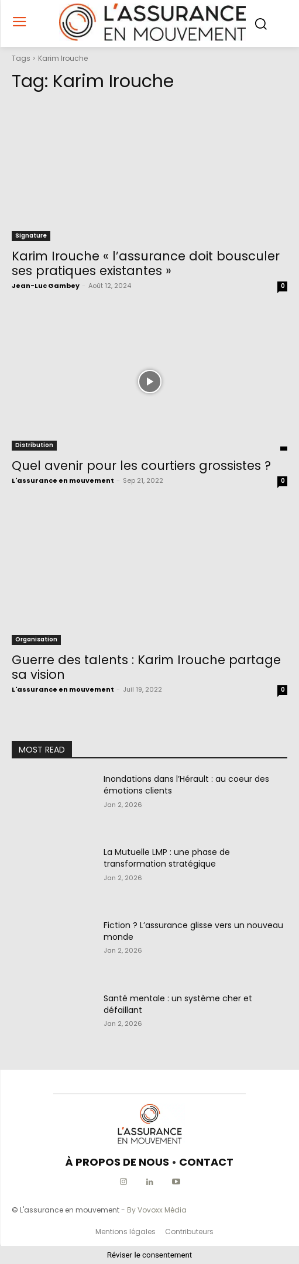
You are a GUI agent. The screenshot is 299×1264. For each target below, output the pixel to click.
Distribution (34, 445)
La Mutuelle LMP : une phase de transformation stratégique (167, 858)
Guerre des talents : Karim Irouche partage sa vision (146, 667)
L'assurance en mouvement (63, 480)
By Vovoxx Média (157, 1210)
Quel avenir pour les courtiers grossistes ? (141, 465)
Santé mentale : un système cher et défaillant (178, 1004)
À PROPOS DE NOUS (117, 1162)
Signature (31, 235)
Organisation (36, 639)
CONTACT (206, 1162)
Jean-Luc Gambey (46, 285)
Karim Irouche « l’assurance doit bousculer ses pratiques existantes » (146, 263)
